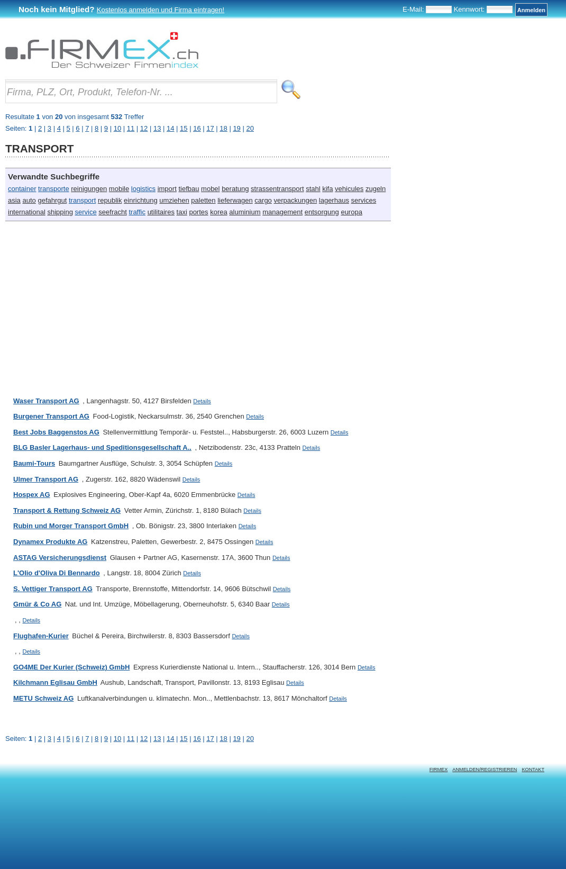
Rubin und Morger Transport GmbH (71, 526)
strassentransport (277, 189)
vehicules (349, 189)
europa (351, 212)
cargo (263, 200)
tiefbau (188, 189)
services (364, 200)
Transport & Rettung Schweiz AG (67, 510)
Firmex (439, 769)
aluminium (244, 212)
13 (157, 739)
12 (144, 739)
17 (210, 739)
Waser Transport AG (46, 401)
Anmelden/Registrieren (484, 769)
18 (223, 739)
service (86, 212)
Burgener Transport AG (51, 416)
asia (14, 200)
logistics (143, 189)
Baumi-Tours (34, 463)
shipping (59, 212)
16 (196, 739)
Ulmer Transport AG (45, 479)
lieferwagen (235, 200)
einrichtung (141, 200)
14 (170, 739)
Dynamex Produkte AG (50, 542)
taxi (182, 212)
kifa (327, 189)
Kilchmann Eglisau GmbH (55, 682)
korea (218, 212)
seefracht (112, 212)
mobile (119, 189)
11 (130, 739)
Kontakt (533, 769)
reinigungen (89, 189)
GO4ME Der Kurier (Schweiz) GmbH (71, 667)
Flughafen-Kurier (41, 636)
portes (198, 212)
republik (110, 200)
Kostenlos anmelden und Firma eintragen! (160, 10)
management (282, 212)
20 (249, 739)
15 (183, 739)
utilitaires (161, 212)
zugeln (376, 189)
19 (236, 739)
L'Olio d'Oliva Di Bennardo (56, 573)
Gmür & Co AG (37, 604)
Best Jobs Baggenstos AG (56, 432)
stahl (313, 189)
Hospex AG (31, 495)
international (26, 212)
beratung (235, 189)
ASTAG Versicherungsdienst (59, 558)
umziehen (174, 200)
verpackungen (295, 200)
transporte (53, 189)
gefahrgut (52, 200)
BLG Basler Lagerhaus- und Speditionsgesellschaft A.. (102, 447)
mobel (210, 189)
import (167, 189)
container (22, 189)
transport (82, 200)
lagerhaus (334, 200)
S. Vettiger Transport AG (53, 589)
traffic (137, 212)
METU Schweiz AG (43, 698)
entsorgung (322, 212)
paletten (203, 200)
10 (117, 739)
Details (202, 401)
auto (28, 200)
